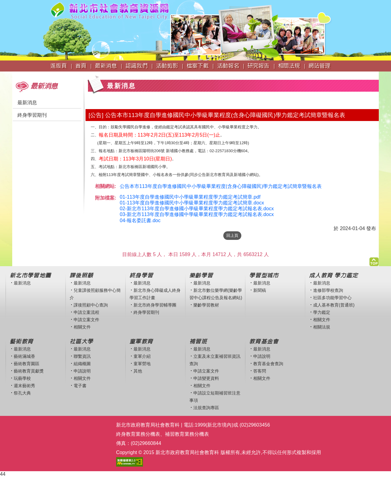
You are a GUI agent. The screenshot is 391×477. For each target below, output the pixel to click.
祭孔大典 (22, 393)
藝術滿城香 (24, 356)
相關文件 (82, 327)
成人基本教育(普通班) (334, 305)
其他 (137, 371)
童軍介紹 (142, 356)
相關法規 (321, 327)
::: (14, 74)
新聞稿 (259, 290)
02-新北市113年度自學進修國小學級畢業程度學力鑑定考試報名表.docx (197, 208)
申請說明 (82, 371)
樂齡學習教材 (206, 305)
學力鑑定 (321, 312)
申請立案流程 (86, 312)
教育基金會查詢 (268, 363)
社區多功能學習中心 (332, 297)
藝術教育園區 (26, 363)
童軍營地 (142, 363)
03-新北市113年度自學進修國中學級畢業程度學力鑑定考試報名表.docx (197, 214)
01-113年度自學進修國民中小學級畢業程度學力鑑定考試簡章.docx (192, 202)
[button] (374, 260)
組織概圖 (82, 363)
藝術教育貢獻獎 (29, 371)
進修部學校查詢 (328, 290)
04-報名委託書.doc (140, 220)
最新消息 (27, 102)
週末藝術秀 (24, 385)
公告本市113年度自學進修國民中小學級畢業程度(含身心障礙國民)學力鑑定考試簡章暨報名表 (221, 186)
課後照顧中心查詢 (91, 305)
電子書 (80, 385)
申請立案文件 (86, 319)
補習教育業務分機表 (187, 434)
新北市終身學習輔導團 (154, 305)
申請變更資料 (206, 378)
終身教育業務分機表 (138, 434)
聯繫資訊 (82, 356)
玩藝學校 (22, 378)
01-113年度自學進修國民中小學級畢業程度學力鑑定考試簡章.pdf (190, 197)
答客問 (259, 371)
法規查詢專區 (206, 407)
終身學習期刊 (32, 115)
